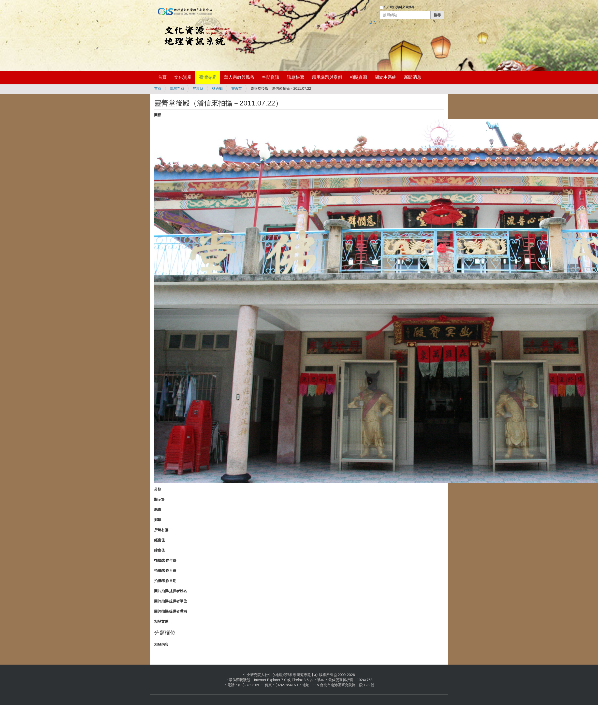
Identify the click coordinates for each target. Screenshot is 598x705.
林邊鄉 (217, 88)
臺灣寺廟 (207, 77)
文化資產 (183, 77)
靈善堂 (236, 88)
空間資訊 (270, 77)
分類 (157, 489)
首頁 (162, 77)
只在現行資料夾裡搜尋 (399, 7)
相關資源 (358, 77)
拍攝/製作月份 (165, 571)
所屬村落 (161, 530)
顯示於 (159, 499)
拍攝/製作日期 (165, 581)
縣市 (157, 510)
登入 (372, 22)
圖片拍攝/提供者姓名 (170, 591)
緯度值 (159, 550)
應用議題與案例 (327, 77)
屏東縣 (198, 88)
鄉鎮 (157, 520)
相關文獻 (161, 621)
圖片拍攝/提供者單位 (170, 601)
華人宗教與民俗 (239, 77)
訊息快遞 (295, 77)
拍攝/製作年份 (165, 560)
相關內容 (161, 644)
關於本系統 (385, 77)
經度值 (159, 540)
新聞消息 (412, 77)
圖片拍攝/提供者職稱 (170, 611)
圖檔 (157, 115)
